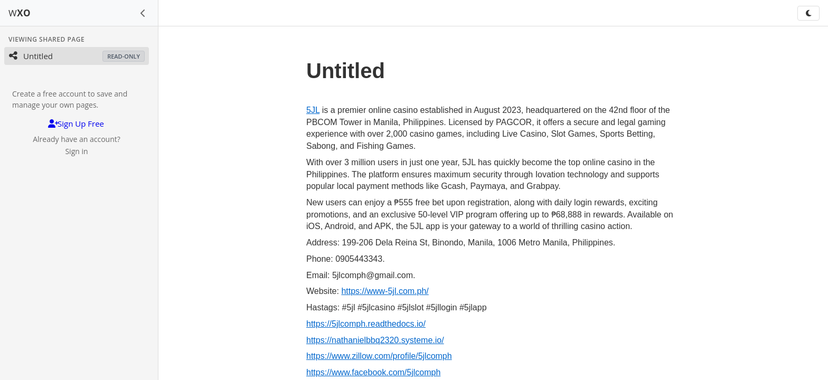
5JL (312, 110)
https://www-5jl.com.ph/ (384, 291)
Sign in (76, 151)
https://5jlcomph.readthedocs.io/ (366, 323)
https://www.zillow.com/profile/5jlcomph (379, 356)
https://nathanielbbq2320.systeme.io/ (375, 340)
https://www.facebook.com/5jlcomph (373, 372)
